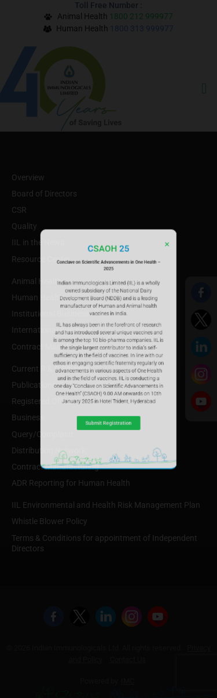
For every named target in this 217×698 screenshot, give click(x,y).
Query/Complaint (42, 434)
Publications (34, 385)
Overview (28, 177)
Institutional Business (50, 313)
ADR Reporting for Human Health (71, 483)
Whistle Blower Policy (49, 521)
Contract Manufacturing (55, 346)
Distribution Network (49, 450)
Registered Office (42, 401)
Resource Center (41, 259)
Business (28, 417)
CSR (19, 210)
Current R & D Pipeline (50, 368)
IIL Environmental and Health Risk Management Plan (106, 505)
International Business (52, 330)
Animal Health (37, 281)
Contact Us (128, 659)
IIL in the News (38, 242)
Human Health (38, 297)
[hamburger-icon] (204, 88)
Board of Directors (44, 193)
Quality (24, 226)
